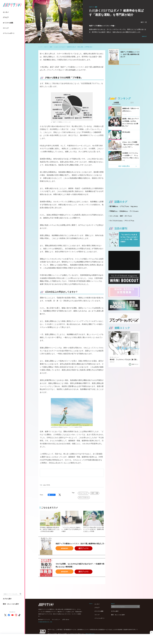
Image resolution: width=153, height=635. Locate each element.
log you (134, 206)
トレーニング (83, 493)
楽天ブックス (83, 548)
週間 (132, 103)
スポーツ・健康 (48, 47)
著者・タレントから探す (11, 604)
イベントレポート (9, 33)
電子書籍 (113, 206)
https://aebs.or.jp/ (90, 633)
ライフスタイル (84, 497)
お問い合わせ (65, 619)
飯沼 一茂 (144, 22)
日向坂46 (124, 211)
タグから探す (7, 599)
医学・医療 (95, 493)
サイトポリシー (56, 619)
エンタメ (6, 12)
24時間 (116, 103)
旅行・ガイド (126, 216)
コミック (6, 28)
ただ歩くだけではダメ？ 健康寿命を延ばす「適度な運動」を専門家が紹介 (73, 47)
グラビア (6, 17)
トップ (40, 47)
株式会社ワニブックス (44, 619)
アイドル (134, 211)
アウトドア (129, 220)
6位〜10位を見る (124, 166)
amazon (64, 548)
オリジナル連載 (8, 23)
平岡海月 (113, 211)
